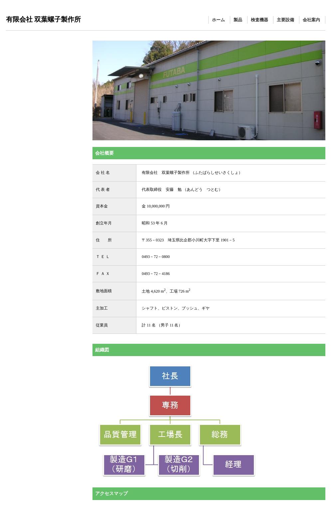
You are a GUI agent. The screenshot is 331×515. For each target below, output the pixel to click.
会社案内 (311, 19)
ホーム (218, 19)
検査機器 (259, 19)
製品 (238, 19)
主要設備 (285, 19)
